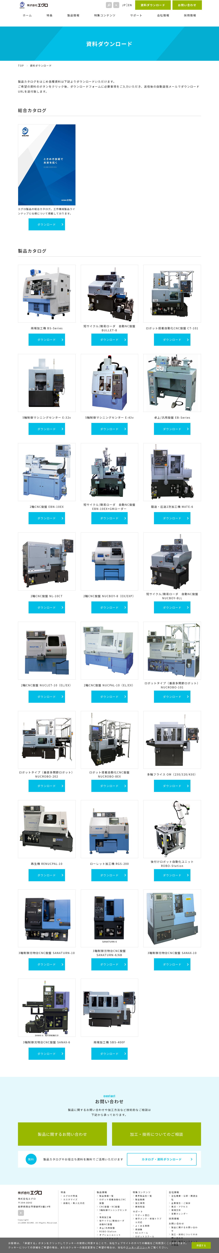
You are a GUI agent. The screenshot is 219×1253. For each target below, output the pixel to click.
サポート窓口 (142, 1215)
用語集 (139, 1229)
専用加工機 (105, 1217)
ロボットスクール (144, 1236)
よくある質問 (142, 1225)
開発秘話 (140, 1206)
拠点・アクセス (179, 1206)
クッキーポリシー (137, 1247)
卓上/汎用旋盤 (107, 1227)
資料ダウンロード (153, 5)
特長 (50, 15)
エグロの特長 (70, 1195)
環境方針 (176, 1210)
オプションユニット (110, 1234)
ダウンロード (46, 224)
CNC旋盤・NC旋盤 (109, 1206)
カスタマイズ (70, 1199)
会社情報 (163, 15)
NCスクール (141, 1232)
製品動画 (140, 1199)
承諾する (201, 1245)
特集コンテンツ (105, 15)
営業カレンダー (179, 1213)
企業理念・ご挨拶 (181, 1203)
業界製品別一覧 (143, 1195)
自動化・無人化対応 (74, 1203)
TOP (21, 65)
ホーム (27, 15)
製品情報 (73, 15)
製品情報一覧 (106, 1195)
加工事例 (140, 1203)
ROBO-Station (108, 1231)
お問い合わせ (187, 5)
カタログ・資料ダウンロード (162, 1159)
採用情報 (190, 15)
